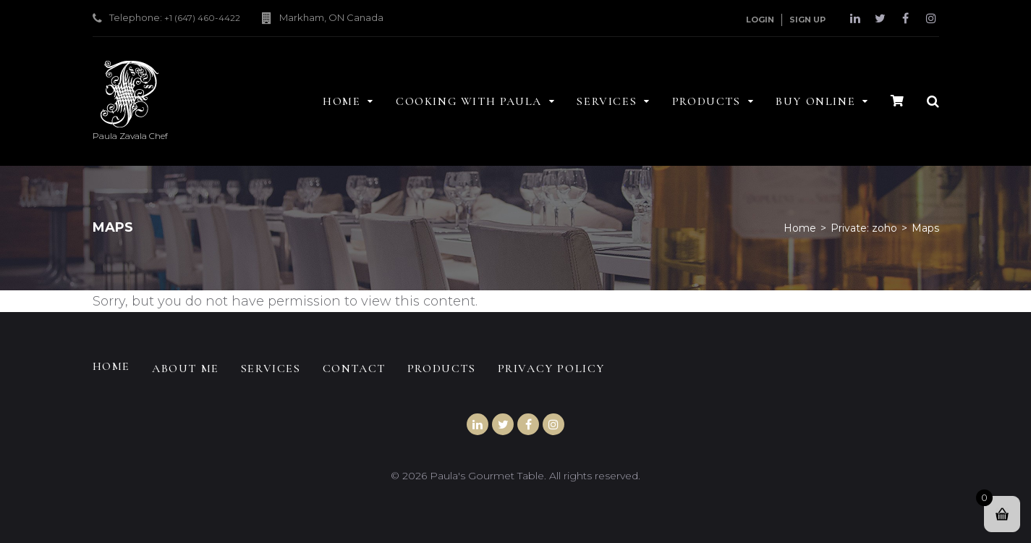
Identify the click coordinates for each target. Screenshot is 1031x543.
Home (800, 228)
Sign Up (807, 19)
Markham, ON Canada (331, 17)
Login (760, 19)
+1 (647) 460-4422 (202, 17)
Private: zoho (864, 228)
